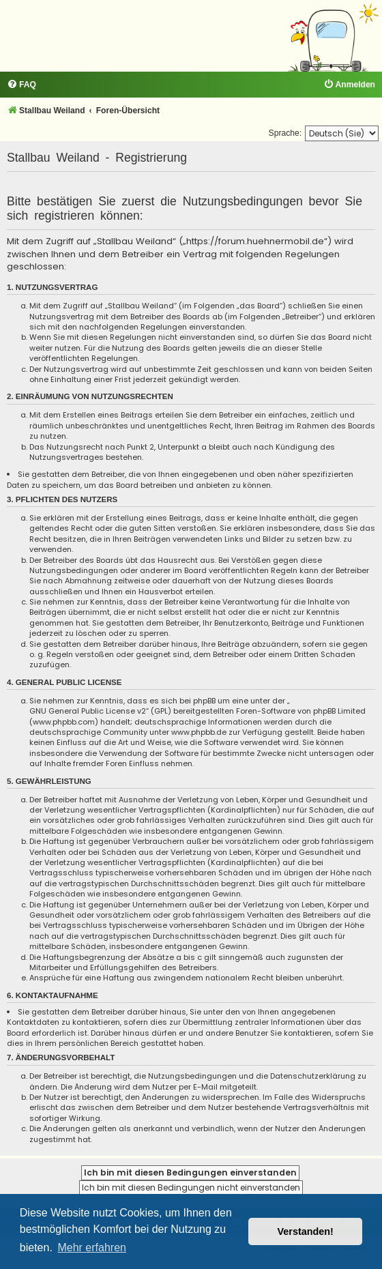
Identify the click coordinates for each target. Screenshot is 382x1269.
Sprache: (285, 133)
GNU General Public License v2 (87, 711)
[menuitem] (21, 85)
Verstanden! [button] (306, 1231)
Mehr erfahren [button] (91, 1247)
